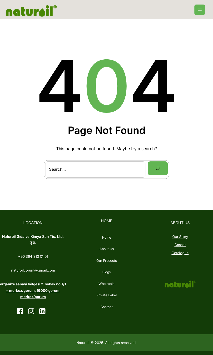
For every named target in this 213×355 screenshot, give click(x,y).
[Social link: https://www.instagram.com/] (33, 311)
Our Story (180, 236)
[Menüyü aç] (199, 10)
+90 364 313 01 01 (32, 256)
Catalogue (180, 253)
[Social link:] (21, 311)
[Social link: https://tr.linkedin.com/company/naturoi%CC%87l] (44, 311)
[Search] (158, 168)
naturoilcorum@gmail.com (33, 270)
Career (180, 244)
